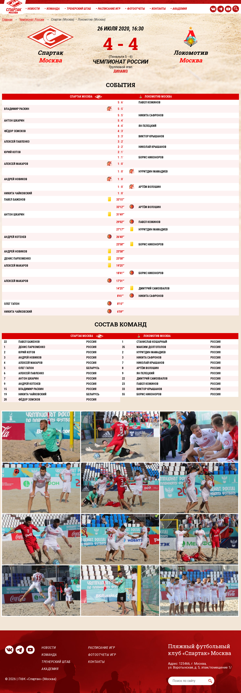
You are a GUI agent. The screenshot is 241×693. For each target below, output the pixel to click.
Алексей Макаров (30, 362)
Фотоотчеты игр (102, 655)
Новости (49, 648)
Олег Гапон (26, 368)
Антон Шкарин (28, 378)
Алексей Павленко (31, 373)
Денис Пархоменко (31, 347)
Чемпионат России (31, 19)
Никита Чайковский (32, 394)
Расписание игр (101, 648)
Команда (49, 655)
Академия (50, 669)
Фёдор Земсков (29, 399)
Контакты (96, 662)
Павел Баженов (29, 341)
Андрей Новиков (30, 357)
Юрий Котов (26, 352)
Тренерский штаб (56, 662)
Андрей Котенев (29, 383)
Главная (7, 19)
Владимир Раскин (31, 389)
